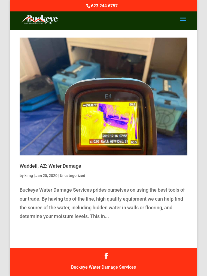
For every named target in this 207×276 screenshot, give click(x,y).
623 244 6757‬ (104, 5)
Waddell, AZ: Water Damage (50, 166)
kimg (29, 175)
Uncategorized (72, 175)
